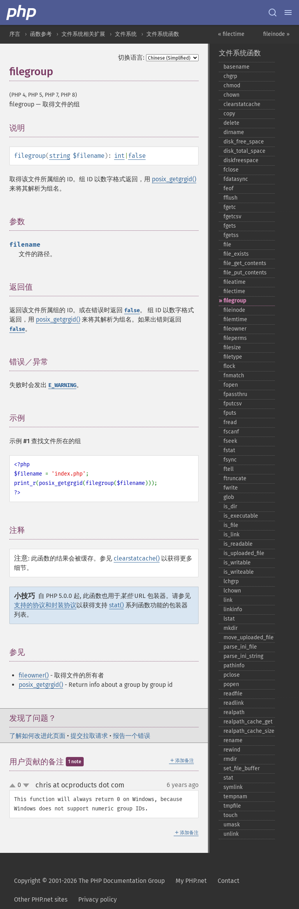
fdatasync (235, 179)
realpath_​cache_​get (248, 721)
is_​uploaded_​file (243, 553)
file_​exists (236, 254)
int (119, 155)
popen (231, 684)
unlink (231, 834)
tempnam (235, 796)
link (227, 600)
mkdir (230, 628)
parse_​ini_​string (243, 656)
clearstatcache (241, 104)
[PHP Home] (21, 12)
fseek (230, 441)
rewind (231, 749)
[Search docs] (272, 12)
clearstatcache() (137, 558)
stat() (116, 605)
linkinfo (232, 609)
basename (236, 67)
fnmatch (233, 375)
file (227, 244)
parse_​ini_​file (240, 647)
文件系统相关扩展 (83, 34)
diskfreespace (241, 160)
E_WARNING (62, 385)
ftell (228, 469)
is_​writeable (238, 572)
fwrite (230, 488)
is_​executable (240, 516)
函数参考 (41, 34)
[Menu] (288, 12)
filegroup (234, 300)
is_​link (231, 534)
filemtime (235, 319)
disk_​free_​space (243, 141)
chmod (231, 85)
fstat (229, 450)
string (59, 155)
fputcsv (232, 403)
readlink (233, 703)
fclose (231, 169)
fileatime (234, 282)
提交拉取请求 (89, 735)
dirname (233, 132)
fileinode (234, 310)
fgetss (231, 235)
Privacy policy (97, 899)
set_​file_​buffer (241, 768)
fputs (229, 413)
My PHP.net (191, 880)
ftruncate (234, 478)
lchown (232, 590)
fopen (230, 385)
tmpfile (232, 806)
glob (228, 497)
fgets (229, 226)
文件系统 (126, 34)
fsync (230, 459)
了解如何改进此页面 (37, 735)
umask (231, 824)
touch (230, 815)
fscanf (231, 431)
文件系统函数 (162, 34)
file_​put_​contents (245, 272)
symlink (233, 787)
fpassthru (235, 394)
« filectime (231, 34)
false (137, 155)
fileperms (235, 338)
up (14, 785)
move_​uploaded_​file (248, 637)
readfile (233, 693)
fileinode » (276, 34)
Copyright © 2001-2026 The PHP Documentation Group (89, 880)
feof (228, 188)
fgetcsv (232, 216)
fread (230, 422)
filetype (232, 357)
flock (229, 366)
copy (229, 113)
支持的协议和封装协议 (45, 605)
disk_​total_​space (244, 151)
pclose (231, 675)
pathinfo (233, 665)
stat (228, 778)
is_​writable (237, 562)
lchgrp (231, 581)
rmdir (230, 759)
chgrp (230, 76)
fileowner (234, 328)
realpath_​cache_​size (248, 731)
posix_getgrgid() (174, 179)
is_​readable (238, 544)
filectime (234, 291)
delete (231, 123)
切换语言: (131, 57)
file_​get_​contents (244, 263)
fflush (230, 198)
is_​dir (230, 506)
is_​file (230, 525)
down (26, 785)
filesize (232, 347)
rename (233, 740)
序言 (14, 34)
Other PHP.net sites (40, 899)
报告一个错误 (131, 735)
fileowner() (34, 675)
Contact (228, 880)
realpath (233, 712)
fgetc (229, 207)
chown (231, 95)
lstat (229, 618)
